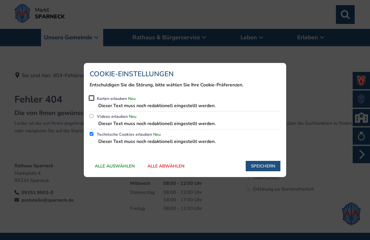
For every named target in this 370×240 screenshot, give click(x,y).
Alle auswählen (115, 166)
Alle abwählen (165, 166)
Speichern (263, 166)
